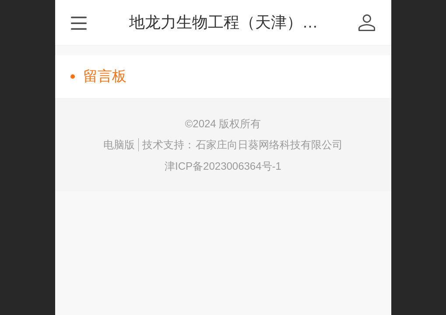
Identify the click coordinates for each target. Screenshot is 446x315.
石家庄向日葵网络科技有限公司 (269, 144)
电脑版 (119, 144)
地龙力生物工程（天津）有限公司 (247, 22)
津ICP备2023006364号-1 (223, 166)
